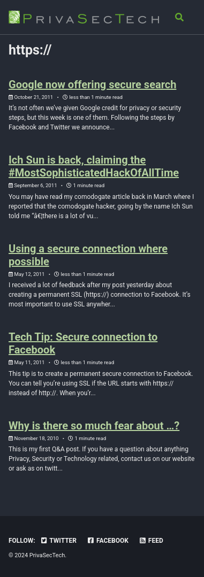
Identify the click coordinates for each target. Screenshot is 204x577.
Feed (151, 540)
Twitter (58, 540)
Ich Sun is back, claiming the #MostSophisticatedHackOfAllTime (94, 166)
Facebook (108, 540)
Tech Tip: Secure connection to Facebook (83, 343)
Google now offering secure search (92, 84)
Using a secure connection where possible (88, 255)
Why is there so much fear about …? (94, 425)
